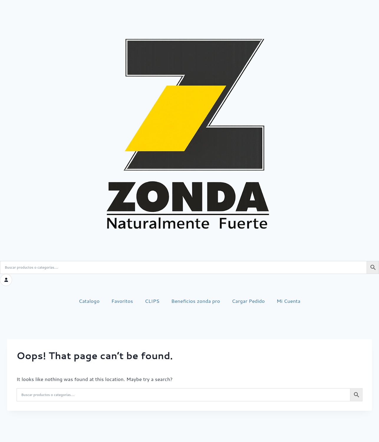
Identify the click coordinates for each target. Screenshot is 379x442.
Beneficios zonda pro (195, 300)
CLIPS (152, 300)
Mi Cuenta (288, 300)
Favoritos (122, 300)
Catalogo (89, 300)
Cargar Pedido (248, 300)
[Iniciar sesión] (6, 280)
